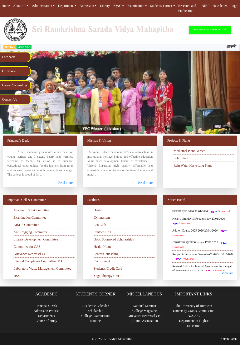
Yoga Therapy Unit (106, 276)
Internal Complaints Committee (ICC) (39, 261)
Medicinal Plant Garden (189, 151)
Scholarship (95, 311)
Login (234, 5)
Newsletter (219, 5)
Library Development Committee (36, 239)
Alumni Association (144, 321)
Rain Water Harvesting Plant (192, 165)
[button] (222, 92)
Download (224, 211)
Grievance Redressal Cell (31, 254)
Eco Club (100, 225)
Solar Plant (180, 158)
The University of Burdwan (193, 306)
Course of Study (46, 321)
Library (105, 5)
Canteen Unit (102, 232)
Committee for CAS (27, 246)
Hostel (98, 210)
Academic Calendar (95, 306)
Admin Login (228, 338)
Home (6, 5)
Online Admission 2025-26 (210, 29)
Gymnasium (102, 217)
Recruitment (102, 261)
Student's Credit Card (108, 268)
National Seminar (144, 306)
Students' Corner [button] (161, 5)
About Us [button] (19, 5)
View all (227, 273)
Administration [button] (42, 5)
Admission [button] (87, 5)
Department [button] (66, 5)
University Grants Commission (193, 311)
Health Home (103, 246)
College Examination (95, 316)
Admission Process (46, 311)
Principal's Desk (46, 306)
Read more (65, 182)
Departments (46, 316)
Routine (95, 321)
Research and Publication (187, 8)
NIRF (205, 5)
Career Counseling (106, 254)
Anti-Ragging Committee (31, 232)
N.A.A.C (194, 316)
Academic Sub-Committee (31, 210)
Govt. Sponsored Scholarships (114, 239)
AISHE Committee (26, 225)
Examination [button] (135, 5)
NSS (17, 276)
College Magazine (144, 311)
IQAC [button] (117, 5)
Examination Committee (30, 217)
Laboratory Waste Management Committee (42, 268)
